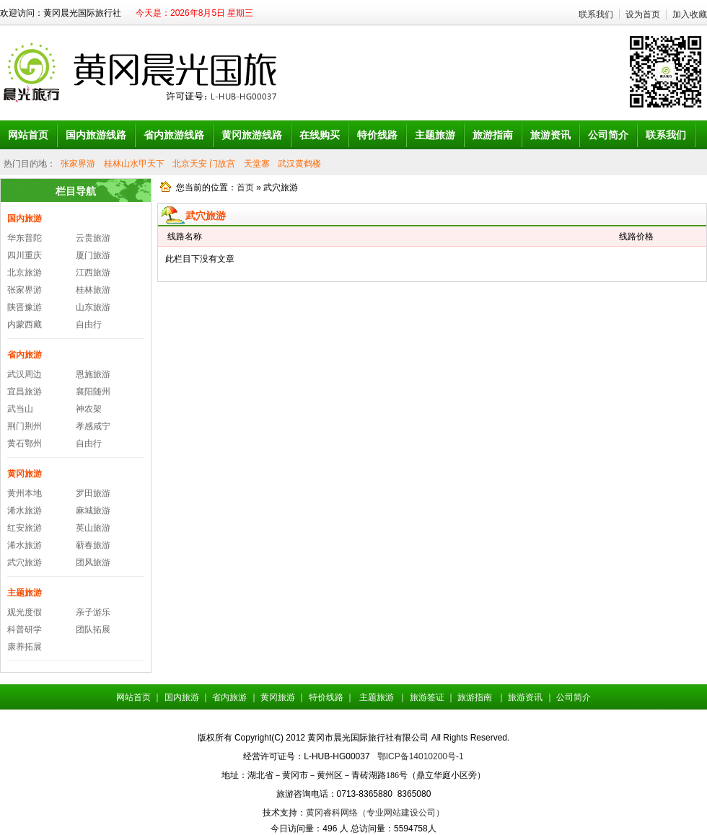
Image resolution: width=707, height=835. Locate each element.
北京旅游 (24, 273)
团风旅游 (93, 562)
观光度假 (24, 612)
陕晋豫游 (24, 307)
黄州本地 (24, 493)
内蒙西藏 (24, 324)
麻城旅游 (93, 510)
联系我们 (596, 14)
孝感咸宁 (93, 426)
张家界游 (78, 164)
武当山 (20, 409)
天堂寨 (257, 164)
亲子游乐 (93, 612)
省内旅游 (24, 355)
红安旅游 (24, 528)
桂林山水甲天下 (134, 164)
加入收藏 (689, 14)
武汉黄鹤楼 (299, 164)
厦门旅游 (93, 255)
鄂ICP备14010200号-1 (420, 756)
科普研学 (24, 629)
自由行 (89, 324)
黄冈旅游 (24, 474)
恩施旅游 (93, 374)
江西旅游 (93, 273)
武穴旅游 (24, 562)
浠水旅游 (24, 510)
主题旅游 (24, 593)
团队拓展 (93, 629)
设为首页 (642, 14)
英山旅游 (93, 528)
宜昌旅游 (24, 391)
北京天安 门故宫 (203, 164)
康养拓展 (24, 647)
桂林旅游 (93, 290)
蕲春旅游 (93, 545)
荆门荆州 (24, 426)
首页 (245, 187)
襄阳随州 (93, 391)
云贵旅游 (93, 238)
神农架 (89, 409)
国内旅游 (24, 218)
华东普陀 (24, 238)
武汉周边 (24, 374)
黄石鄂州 (24, 443)
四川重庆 (24, 255)
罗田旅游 (93, 493)
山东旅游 (93, 307)
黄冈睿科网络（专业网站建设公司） (375, 813)
